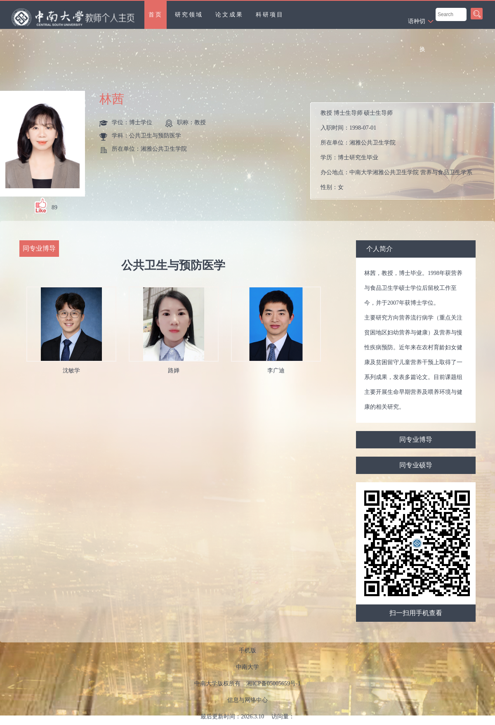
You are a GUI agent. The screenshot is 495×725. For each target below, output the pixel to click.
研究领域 (189, 15)
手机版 (247, 650)
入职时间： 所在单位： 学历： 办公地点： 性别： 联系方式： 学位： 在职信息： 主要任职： (406, 151)
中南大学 (247, 667)
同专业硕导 (415, 465)
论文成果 (229, 15)
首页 (155, 15)
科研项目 (270, 15)
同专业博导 (415, 439)
